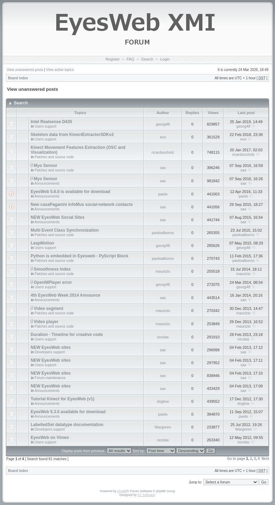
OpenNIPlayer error (53, 282)
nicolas (163, 337)
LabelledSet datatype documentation (67, 424)
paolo (163, 194)
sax (163, 168)
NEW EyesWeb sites (50, 347)
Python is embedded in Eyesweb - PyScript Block (79, 256)
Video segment (48, 308)
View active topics (60, 70)
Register (113, 59)
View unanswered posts (25, 70)
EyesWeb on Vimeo (50, 437)
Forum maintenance (50, 378)
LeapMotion (42, 243)
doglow (163, 401)
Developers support (50, 352)
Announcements (46, 183)
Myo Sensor (45, 165)
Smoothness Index (52, 269)
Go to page (236, 458)
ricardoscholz (163, 152)
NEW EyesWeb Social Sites (57, 217)
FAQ (130, 59)
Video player (46, 321)
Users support (45, 126)
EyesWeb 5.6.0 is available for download (70, 191)
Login (164, 59)
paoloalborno (163, 233)
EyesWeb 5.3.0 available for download (68, 411)
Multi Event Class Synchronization (65, 230)
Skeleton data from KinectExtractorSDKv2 (72, 134)
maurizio (163, 271)
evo (163, 137)
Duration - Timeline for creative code (67, 334)
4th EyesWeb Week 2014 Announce (65, 295)
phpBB (122, 491)
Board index (18, 78)
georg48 (163, 124)
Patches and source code (54, 157)
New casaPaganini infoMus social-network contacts (82, 204)
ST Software (146, 495)
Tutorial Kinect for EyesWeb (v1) (62, 398)
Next (265, 458)
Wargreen (163, 427)
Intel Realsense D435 (51, 121)
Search (147, 59)
